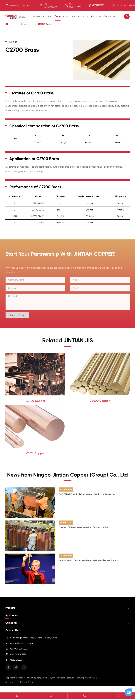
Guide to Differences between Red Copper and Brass (84, 534)
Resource (96, 16)
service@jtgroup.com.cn (20, 5)
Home (36, 16)
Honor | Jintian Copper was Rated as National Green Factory (88, 567)
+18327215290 (98, 5)
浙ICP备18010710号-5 (87, 684)
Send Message (19, 315)
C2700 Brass (44, 24)
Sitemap (9, 689)
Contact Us (109, 16)
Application (69, 16)
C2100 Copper (35, 399)
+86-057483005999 (19, 655)
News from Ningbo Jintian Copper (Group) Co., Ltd (67, 480)
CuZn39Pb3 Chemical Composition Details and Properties (87, 501)
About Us (83, 16)
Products (47, 16)
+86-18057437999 (18, 661)
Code (58, 16)
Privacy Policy (26, 689)
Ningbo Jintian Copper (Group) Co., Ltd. (37, 684)
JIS (32, 24)
